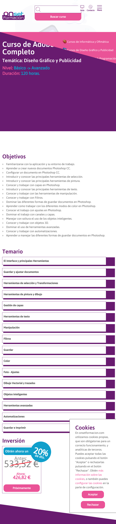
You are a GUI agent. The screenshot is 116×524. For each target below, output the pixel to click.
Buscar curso (58, 16)
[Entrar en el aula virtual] (82, 7)
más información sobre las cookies (89, 475)
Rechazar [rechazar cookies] (93, 504)
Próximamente (22, 488)
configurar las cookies (88, 483)
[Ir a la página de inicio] (13, 15)
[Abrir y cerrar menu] (99, 7)
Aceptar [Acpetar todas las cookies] (93, 494)
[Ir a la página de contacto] (91, 7)
